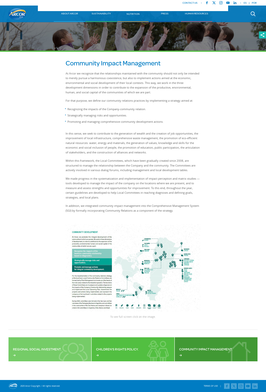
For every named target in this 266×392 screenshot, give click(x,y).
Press (164, 13)
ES (245, 2)
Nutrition (133, 14)
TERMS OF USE (211, 385)
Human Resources (196, 13)
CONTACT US (190, 2)
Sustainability (101, 13)
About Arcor (69, 13)
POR (254, 2)
